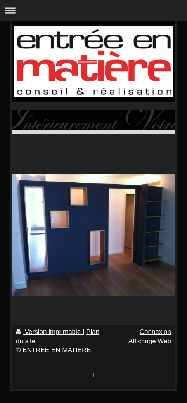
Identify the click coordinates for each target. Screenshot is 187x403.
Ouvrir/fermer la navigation (93, 10)
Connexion (155, 332)
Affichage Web (149, 341)
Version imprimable (49, 332)
